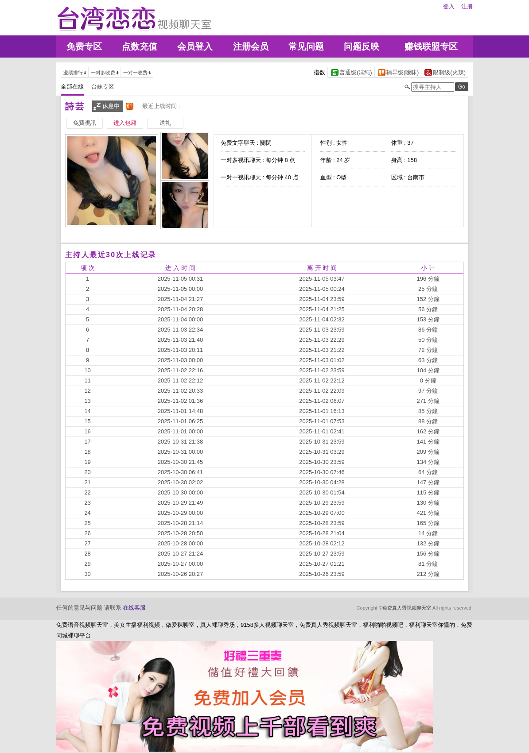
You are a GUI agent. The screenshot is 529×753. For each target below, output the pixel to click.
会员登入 (195, 46)
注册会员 (250, 46)
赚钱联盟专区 (431, 46)
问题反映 (361, 46)
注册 (467, 6)
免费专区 (84, 46)
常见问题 (306, 46)
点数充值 (139, 46)
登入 (449, 6)
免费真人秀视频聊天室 (406, 607)
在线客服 (134, 607)
